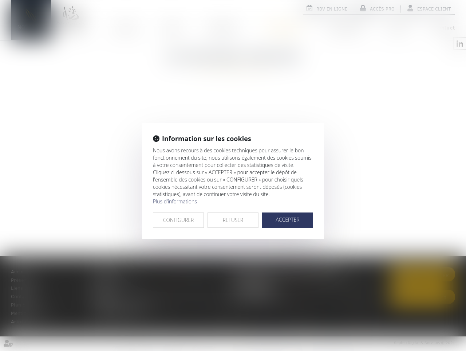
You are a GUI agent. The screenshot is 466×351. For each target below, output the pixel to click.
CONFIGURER (178, 220)
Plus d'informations (175, 201)
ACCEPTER (287, 219)
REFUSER (233, 220)
